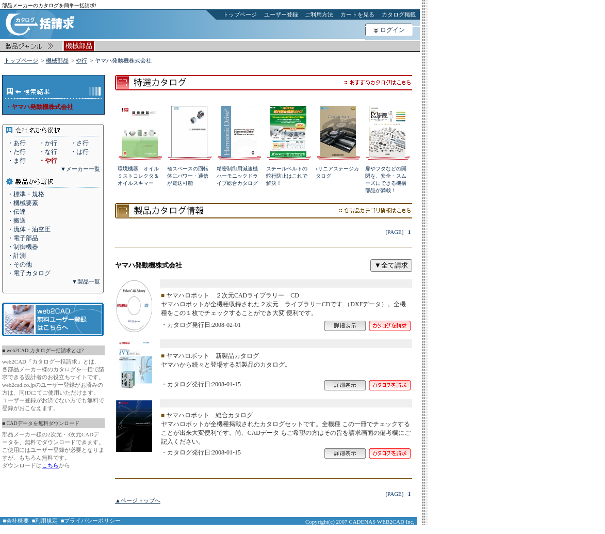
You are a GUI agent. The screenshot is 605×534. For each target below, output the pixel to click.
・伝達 (16, 211)
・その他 (19, 264)
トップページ (240, 14)
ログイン (392, 30)
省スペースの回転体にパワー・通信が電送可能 (187, 176)
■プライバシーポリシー (91, 520)
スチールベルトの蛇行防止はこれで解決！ (286, 176)
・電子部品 (22, 238)
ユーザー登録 (281, 14)
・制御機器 (22, 246)
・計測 (16, 255)
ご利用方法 (319, 14)
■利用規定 (45, 520)
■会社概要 (16, 520)
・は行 (79, 151)
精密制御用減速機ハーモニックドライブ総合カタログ (237, 176)
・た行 (16, 151)
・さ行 (79, 143)
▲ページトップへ (137, 500)
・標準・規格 (25, 194)
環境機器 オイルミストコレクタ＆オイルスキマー (138, 176)
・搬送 (16, 220)
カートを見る (357, 14)
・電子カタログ (29, 273)
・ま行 (16, 160)
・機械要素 (22, 203)
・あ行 (16, 143)
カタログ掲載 (399, 14)
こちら (50, 465)
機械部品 (57, 60)
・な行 (48, 151)
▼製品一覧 (86, 281)
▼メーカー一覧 (80, 169)
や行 (81, 60)
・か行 (48, 143)
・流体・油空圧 (29, 229)
